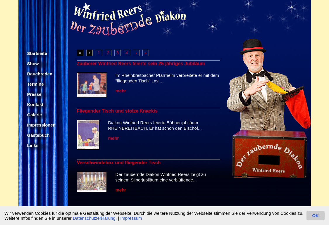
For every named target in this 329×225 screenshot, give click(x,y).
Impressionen (41, 124)
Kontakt (35, 104)
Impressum (131, 218)
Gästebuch (38, 135)
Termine (35, 84)
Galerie (34, 114)
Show (33, 63)
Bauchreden (40, 73)
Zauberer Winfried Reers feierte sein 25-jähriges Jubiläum (141, 63)
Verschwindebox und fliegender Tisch (119, 162)
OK (315, 215)
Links (33, 145)
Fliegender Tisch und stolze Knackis (117, 110)
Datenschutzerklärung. (95, 218)
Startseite (37, 53)
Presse (34, 94)
